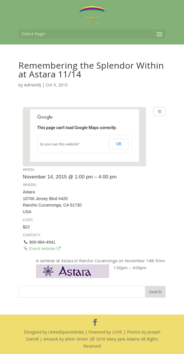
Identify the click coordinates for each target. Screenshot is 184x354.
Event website (42, 248)
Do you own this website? (59, 144)
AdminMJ (32, 85)
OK (119, 144)
